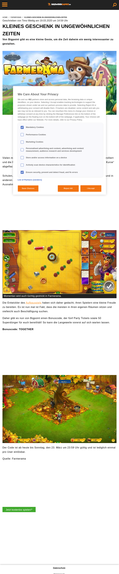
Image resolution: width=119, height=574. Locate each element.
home (5, 17)
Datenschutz (59, 568)
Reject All (68, 188)
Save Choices (28, 188)
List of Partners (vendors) (30, 180)
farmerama (16, 17)
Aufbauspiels (33, 302)
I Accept (91, 188)
